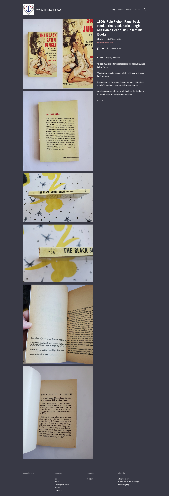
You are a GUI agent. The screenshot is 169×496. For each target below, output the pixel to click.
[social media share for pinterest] (108, 49)
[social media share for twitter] (103, 49)
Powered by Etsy (123, 485)
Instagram (90, 479)
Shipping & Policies (113, 57)
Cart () (137, 9)
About (120, 9)
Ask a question (116, 49)
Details (100, 57)
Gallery (128, 9)
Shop (113, 9)
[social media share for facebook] (98, 49)
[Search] (145, 9)
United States (111, 39)
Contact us (58, 490)
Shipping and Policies (62, 485)
